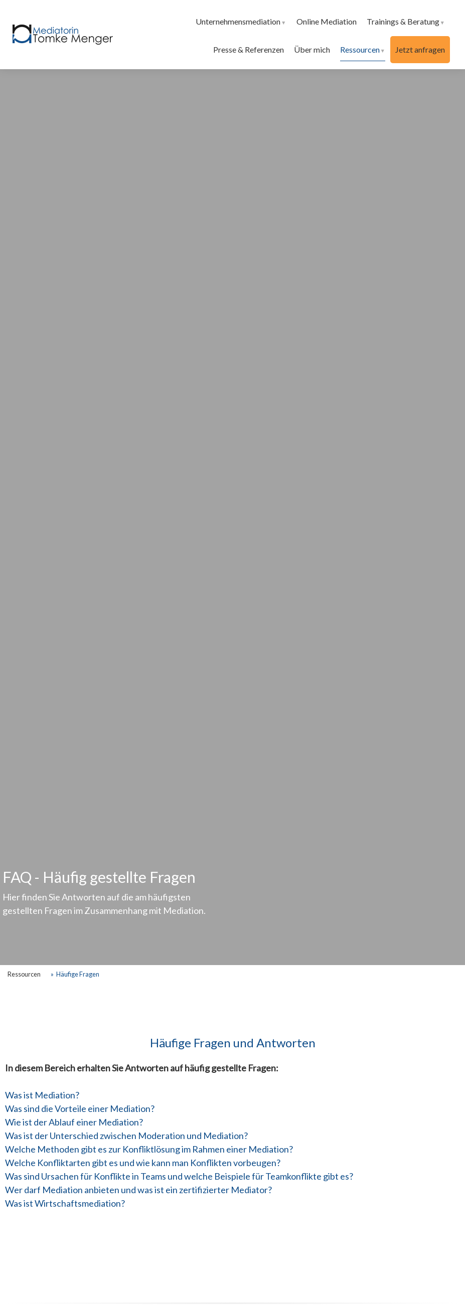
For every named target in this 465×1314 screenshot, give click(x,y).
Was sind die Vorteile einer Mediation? (79, 1108)
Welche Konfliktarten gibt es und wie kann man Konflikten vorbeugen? (142, 1162)
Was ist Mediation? (42, 1094)
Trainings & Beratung (403, 21)
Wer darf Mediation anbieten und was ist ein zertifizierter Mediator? (138, 1189)
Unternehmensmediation (238, 21)
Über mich (312, 49)
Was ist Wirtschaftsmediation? (65, 1203)
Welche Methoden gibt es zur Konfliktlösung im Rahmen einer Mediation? (149, 1149)
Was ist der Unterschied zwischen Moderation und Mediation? (126, 1135)
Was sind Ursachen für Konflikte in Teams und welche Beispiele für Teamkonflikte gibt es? (179, 1176)
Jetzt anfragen (420, 49)
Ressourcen (360, 49)
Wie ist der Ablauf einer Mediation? (74, 1122)
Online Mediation (326, 21)
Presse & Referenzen (248, 49)
